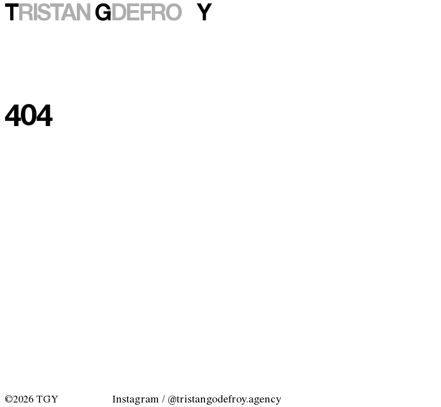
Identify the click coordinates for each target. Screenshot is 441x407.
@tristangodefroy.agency (224, 399)
